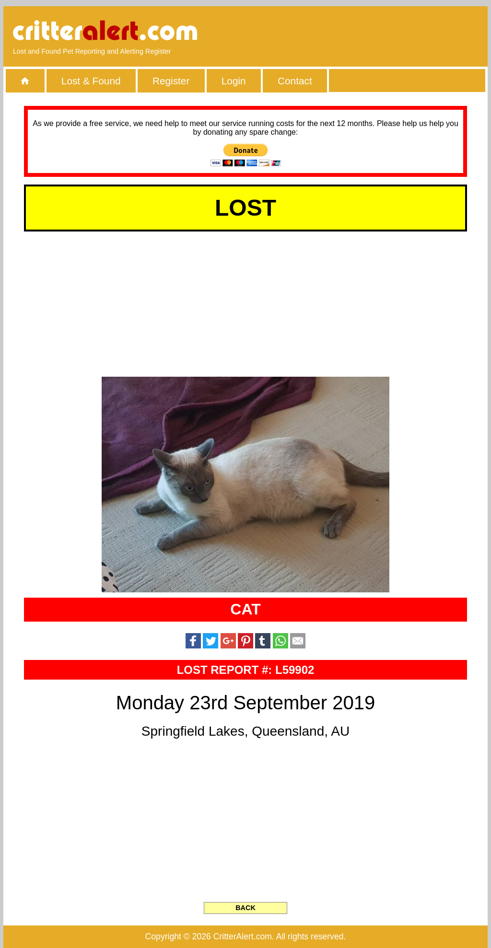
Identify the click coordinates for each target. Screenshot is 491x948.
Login (234, 80)
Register (170, 80)
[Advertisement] (368, 31)
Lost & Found (91, 80)
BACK (245, 908)
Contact (295, 80)
